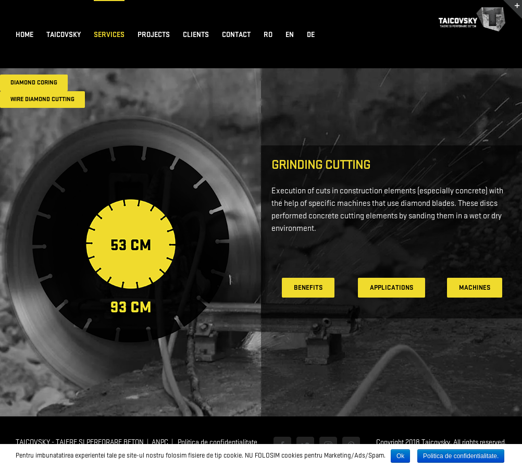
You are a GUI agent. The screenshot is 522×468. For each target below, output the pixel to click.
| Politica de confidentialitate (212, 442)
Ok (400, 456)
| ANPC (156, 442)
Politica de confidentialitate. (461, 456)
